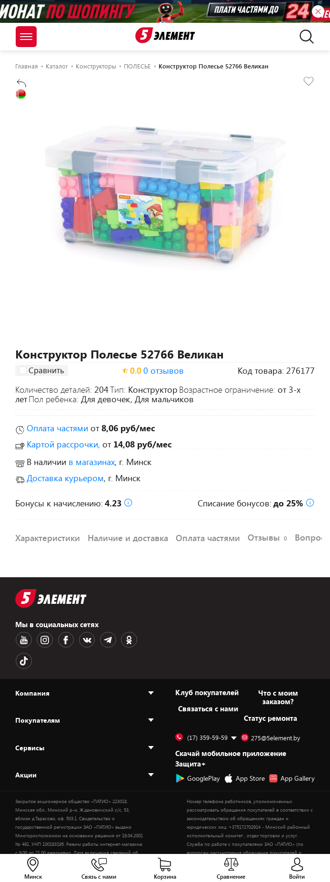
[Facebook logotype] (63, 639)
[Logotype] (165, 35)
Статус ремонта (270, 696)
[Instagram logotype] (43, 639)
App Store (244, 756)
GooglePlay (197, 756)
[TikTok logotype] (143, 639)
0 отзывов (163, 370)
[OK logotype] (123, 639)
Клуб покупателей (207, 670)
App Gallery (292, 756)
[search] (304, 36)
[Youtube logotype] (23, 639)
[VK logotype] (83, 639)
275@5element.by (270, 716)
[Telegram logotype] (103, 639)
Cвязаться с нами (208, 686)
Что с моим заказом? (278, 675)
